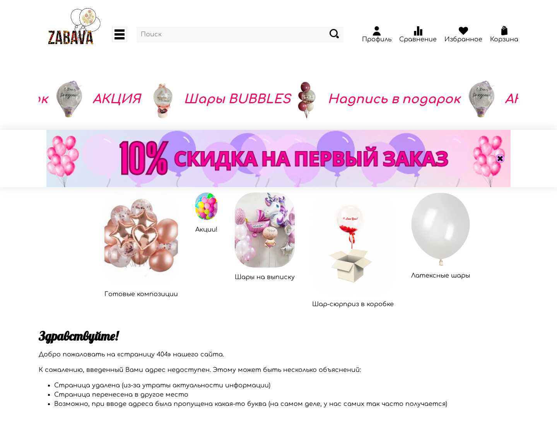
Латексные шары (440, 275)
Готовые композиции (141, 294)
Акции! (206, 229)
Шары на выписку (265, 277)
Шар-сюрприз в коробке (353, 304)
